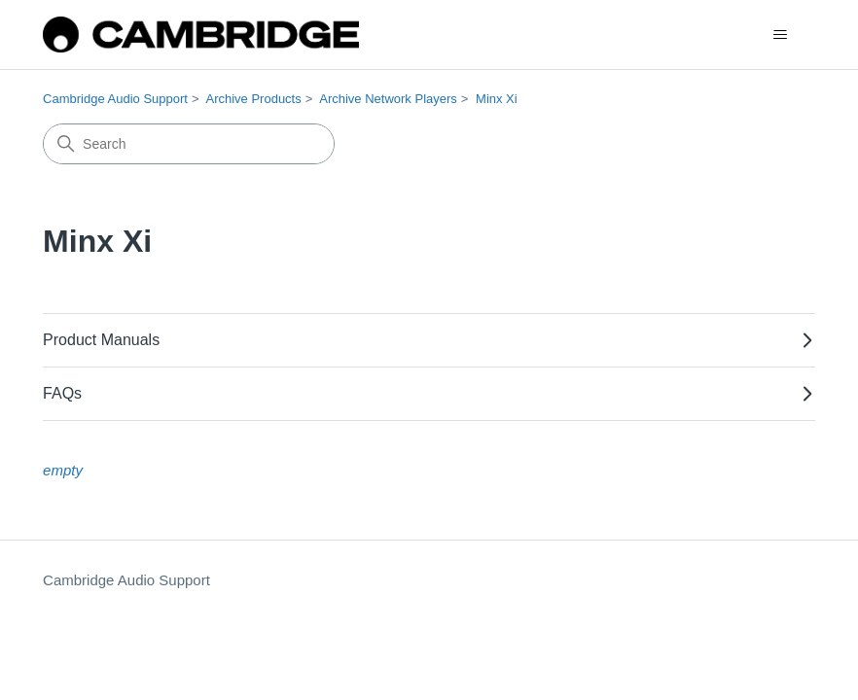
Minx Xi (497, 98)
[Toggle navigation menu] (780, 35)
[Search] (189, 143)
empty (63, 470)
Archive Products (253, 98)
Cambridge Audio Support (115, 98)
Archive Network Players (388, 98)
